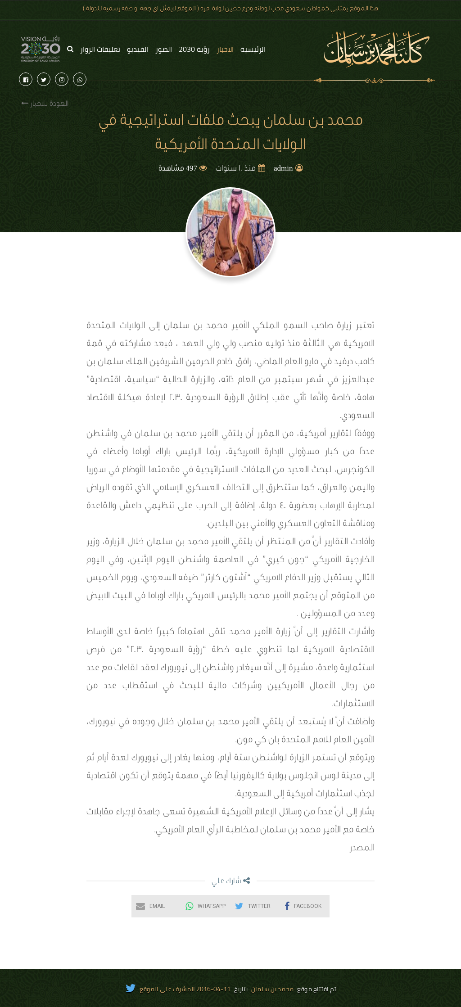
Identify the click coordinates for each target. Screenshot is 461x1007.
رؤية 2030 (194, 49)
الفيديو (138, 49)
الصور (163, 49)
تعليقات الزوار (100, 49)
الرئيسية (253, 49)
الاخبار (225, 49)
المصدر (362, 848)
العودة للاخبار (44, 103)
